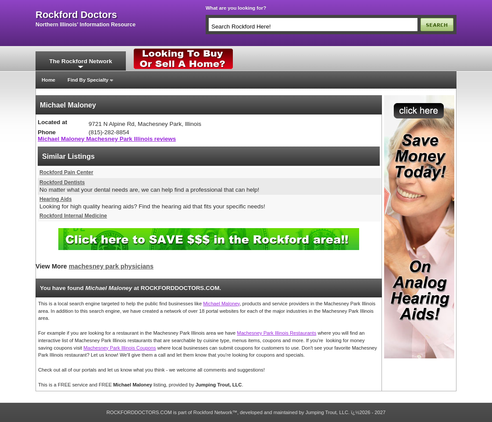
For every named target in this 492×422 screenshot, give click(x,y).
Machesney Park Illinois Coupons (119, 347)
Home (48, 79)
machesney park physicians (111, 266)
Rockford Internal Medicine (73, 216)
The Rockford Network (80, 61)
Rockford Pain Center (66, 172)
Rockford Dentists (62, 182)
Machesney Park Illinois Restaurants (276, 333)
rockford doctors (76, 14)
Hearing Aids (55, 199)
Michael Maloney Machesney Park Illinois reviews (107, 139)
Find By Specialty (88, 79)
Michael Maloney (221, 303)
